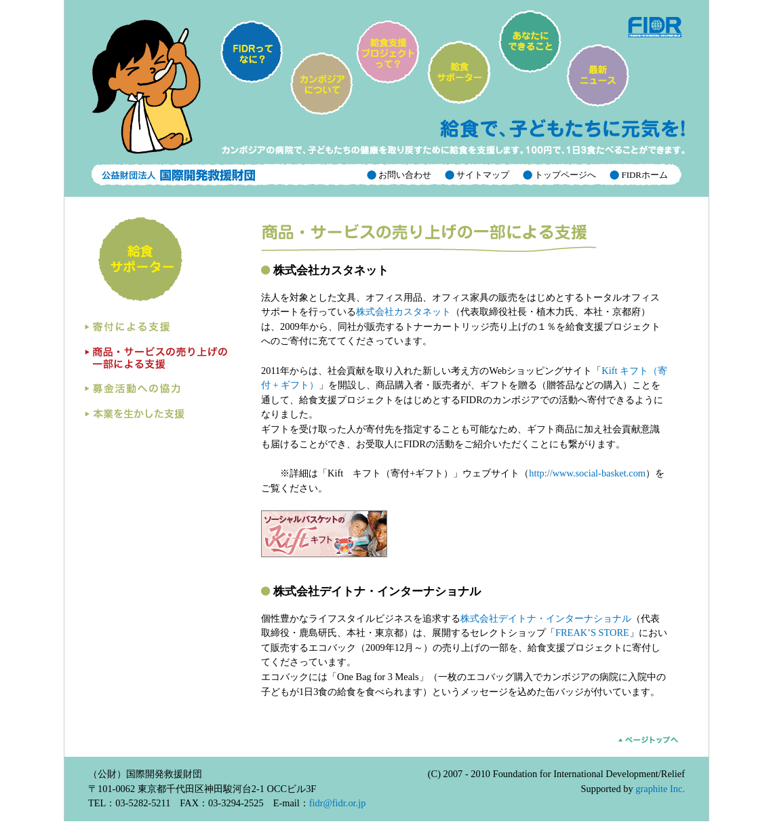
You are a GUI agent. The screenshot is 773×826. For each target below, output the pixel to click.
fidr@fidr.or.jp (337, 802)
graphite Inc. (660, 788)
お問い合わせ (403, 175)
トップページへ (564, 175)
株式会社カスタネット (403, 311)
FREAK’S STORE (592, 632)
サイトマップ (481, 175)
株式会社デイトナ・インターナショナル (545, 618)
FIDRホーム (643, 175)
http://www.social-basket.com (587, 473)
